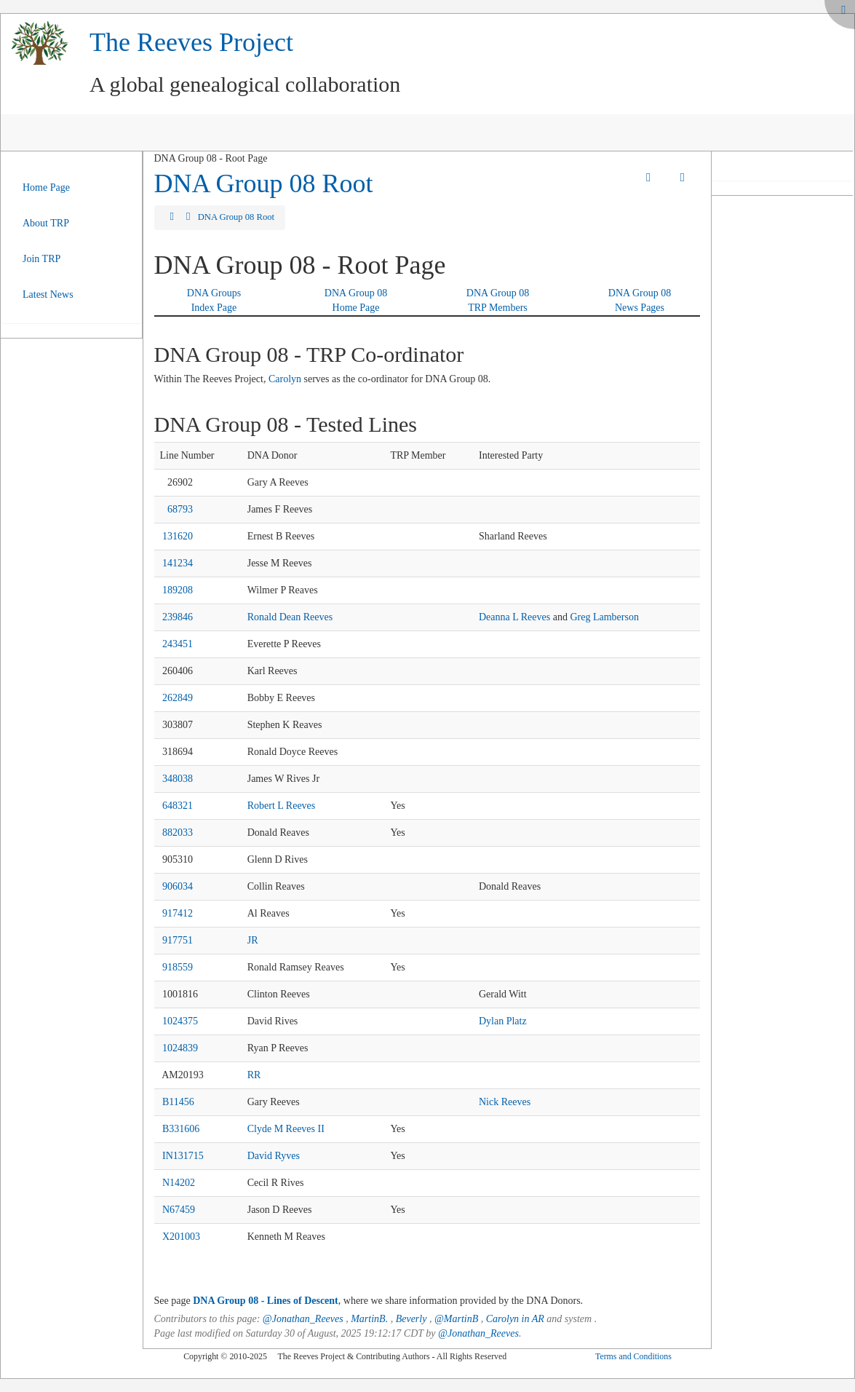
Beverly (411, 1318)
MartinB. (369, 1318)
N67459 (178, 1209)
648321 (177, 805)
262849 (177, 697)
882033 (177, 832)
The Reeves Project (191, 42)
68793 (180, 509)
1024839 (180, 1048)
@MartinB (456, 1318)
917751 (177, 940)
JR (252, 940)
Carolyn (285, 378)
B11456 (178, 1101)
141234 (177, 563)
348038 (177, 778)
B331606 (180, 1128)
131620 (177, 536)
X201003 (181, 1236)
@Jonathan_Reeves (303, 1318)
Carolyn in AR (515, 1318)
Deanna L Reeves (514, 617)
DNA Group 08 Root (263, 183)
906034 (177, 886)
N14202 (178, 1182)
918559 (177, 967)
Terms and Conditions (633, 1356)
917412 (177, 913)
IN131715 (183, 1155)
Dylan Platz (503, 1021)
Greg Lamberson (604, 617)
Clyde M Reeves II (286, 1128)
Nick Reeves (504, 1101)
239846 (177, 617)
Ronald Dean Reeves (290, 617)
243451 (177, 643)
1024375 (180, 1021)
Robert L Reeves (281, 805)
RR (254, 1074)
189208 (177, 590)
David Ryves (273, 1155)
